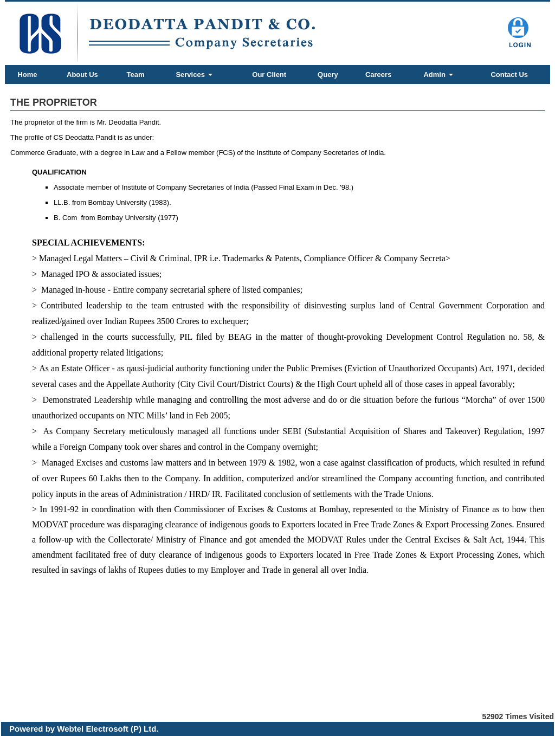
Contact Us (509, 74)
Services (194, 74)
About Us (82, 74)
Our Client (269, 74)
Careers (378, 74)
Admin (438, 74)
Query (328, 74)
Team (136, 74)
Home (27, 74)
